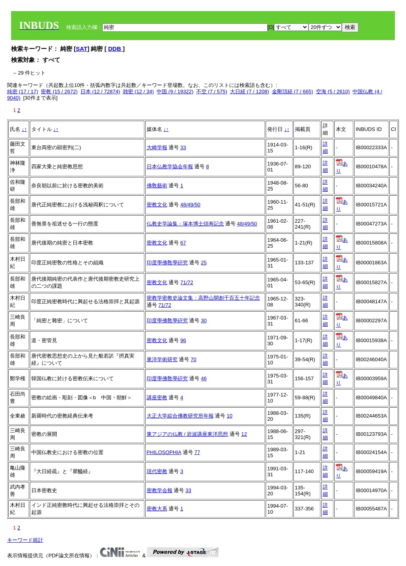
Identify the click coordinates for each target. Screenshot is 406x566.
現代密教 (157, 471)
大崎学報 (157, 147)
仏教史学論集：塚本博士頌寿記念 (185, 224)
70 (193, 359)
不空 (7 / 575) (211, 91)
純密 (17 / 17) (22, 91)
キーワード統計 (25, 540)
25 (204, 263)
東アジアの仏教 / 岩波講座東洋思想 (187, 434)
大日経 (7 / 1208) (249, 91)
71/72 (186, 282)
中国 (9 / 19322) (175, 91)
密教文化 (157, 205)
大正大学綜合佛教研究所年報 (180, 416)
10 (229, 416)
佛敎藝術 (157, 186)
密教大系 (157, 509)
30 (204, 320)
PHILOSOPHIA (164, 452)
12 (244, 434)
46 (204, 378)
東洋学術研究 (162, 359)
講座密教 (157, 397)
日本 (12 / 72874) (100, 91)
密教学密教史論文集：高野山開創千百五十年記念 (203, 298)
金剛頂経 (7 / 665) (292, 91)
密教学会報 (159, 490)
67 (183, 243)
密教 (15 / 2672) (59, 91)
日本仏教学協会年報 (170, 166)
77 (197, 452)
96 (183, 340)
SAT (81, 48)
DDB (115, 48)
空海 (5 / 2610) (333, 91)
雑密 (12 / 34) (138, 91)
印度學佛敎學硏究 (167, 263)
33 (183, 147)
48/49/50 (190, 205)
